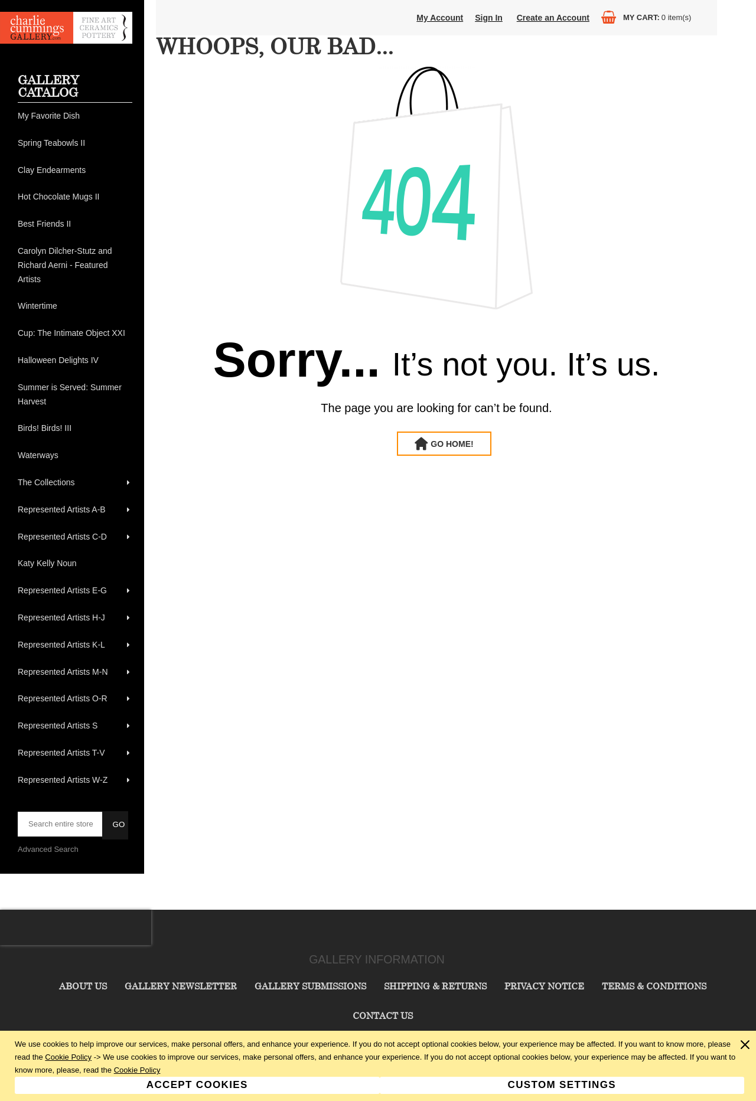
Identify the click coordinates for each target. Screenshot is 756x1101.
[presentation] (75, 927)
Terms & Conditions (654, 986)
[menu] (75, 448)
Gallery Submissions (310, 986)
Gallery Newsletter (181, 986)
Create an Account (553, 17)
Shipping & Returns (435, 986)
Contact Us (383, 1015)
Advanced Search (48, 849)
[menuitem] (75, 116)
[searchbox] (61, 824)
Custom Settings (562, 1084)
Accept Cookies (197, 1084)
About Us (83, 986)
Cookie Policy (68, 1057)
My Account (439, 17)
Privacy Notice (544, 986)
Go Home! (452, 444)
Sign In (489, 17)
